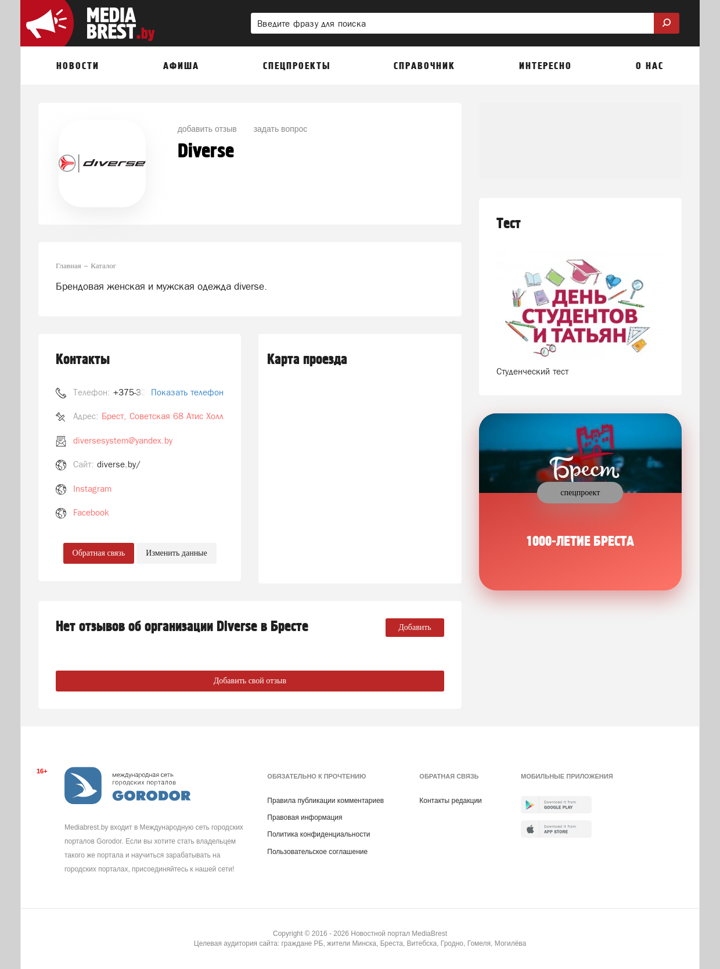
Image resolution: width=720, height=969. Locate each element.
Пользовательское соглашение (317, 852)
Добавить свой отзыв (250, 680)
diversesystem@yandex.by (122, 440)
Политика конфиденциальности (318, 834)
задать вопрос (281, 129)
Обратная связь (99, 553)
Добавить (414, 627)
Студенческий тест (532, 371)
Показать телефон (187, 392)
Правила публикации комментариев (325, 801)
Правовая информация (304, 817)
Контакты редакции (450, 801)
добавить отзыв (207, 129)
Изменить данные (176, 553)
